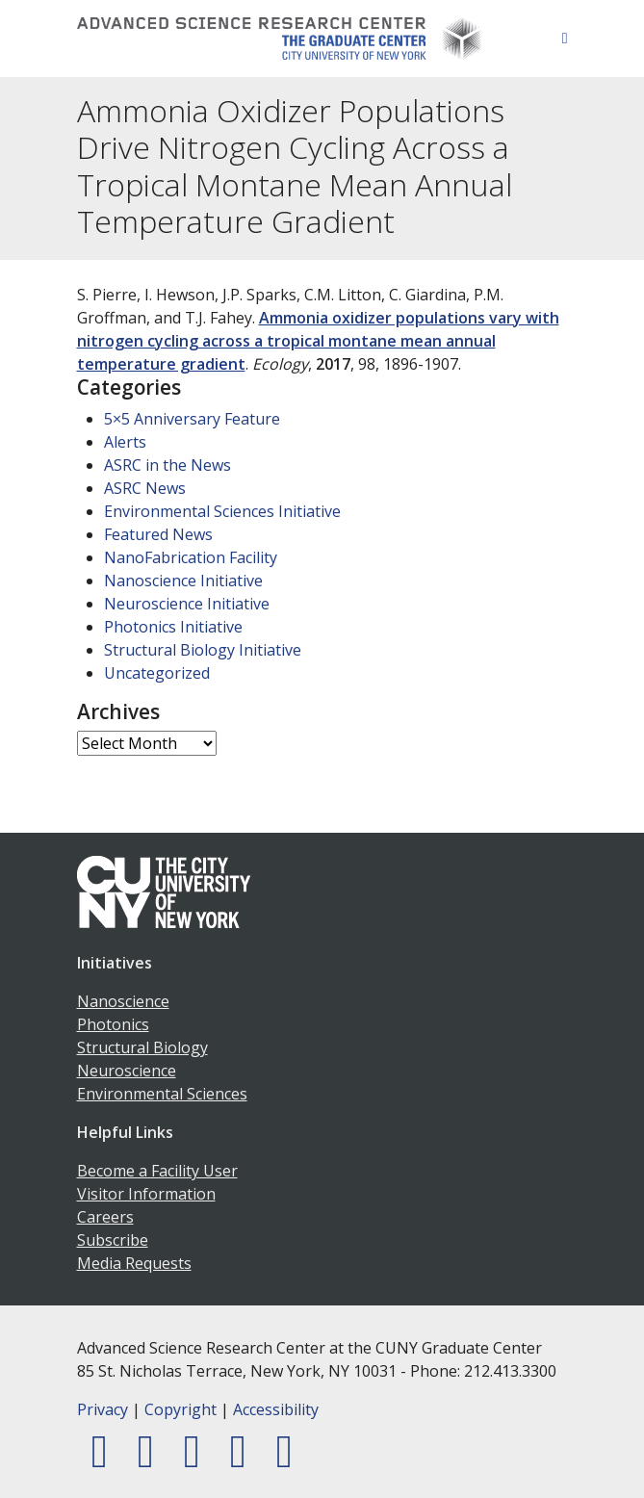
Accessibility (276, 1409)
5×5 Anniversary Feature (192, 418)
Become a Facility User (157, 1170)
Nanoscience (123, 1001)
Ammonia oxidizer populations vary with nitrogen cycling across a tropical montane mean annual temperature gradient (318, 340)
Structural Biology (142, 1047)
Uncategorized (157, 673)
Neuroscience (126, 1070)
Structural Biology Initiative (202, 649)
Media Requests (134, 1263)
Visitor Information (146, 1193)
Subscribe (112, 1240)
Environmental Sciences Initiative (222, 511)
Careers (105, 1216)
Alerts (125, 441)
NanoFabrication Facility (190, 557)
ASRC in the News (167, 465)
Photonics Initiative (173, 626)
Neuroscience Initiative (187, 603)
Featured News (158, 534)
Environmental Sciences (162, 1093)
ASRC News (145, 488)
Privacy (102, 1409)
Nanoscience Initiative (183, 580)
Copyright (180, 1409)
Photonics (113, 1024)
